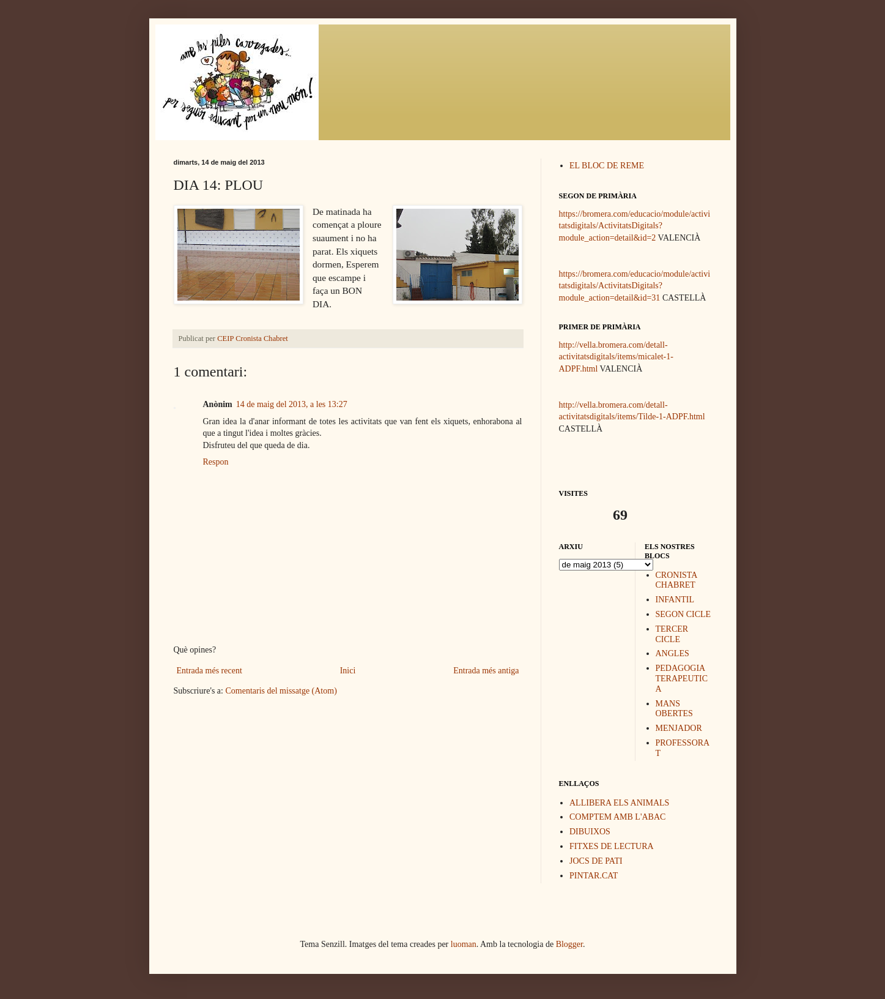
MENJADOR (679, 728)
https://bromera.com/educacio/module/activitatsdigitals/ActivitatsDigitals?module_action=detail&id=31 (635, 285)
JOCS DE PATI (596, 861)
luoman (463, 944)
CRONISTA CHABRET (676, 580)
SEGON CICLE (683, 614)
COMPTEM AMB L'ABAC (617, 816)
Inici (348, 670)
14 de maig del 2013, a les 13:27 (291, 404)
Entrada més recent (209, 670)
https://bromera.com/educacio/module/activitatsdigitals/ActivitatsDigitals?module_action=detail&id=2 (635, 225)
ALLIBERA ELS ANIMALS (619, 802)
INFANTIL (675, 599)
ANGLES (672, 653)
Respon (216, 461)
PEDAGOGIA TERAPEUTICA (682, 679)
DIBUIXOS (589, 831)
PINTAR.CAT (593, 875)
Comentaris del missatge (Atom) (280, 690)
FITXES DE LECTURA (611, 846)
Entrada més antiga (486, 670)
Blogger (569, 944)
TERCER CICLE (672, 634)
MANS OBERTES (674, 709)
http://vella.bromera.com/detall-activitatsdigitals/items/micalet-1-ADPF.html (616, 356)
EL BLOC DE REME (606, 165)
